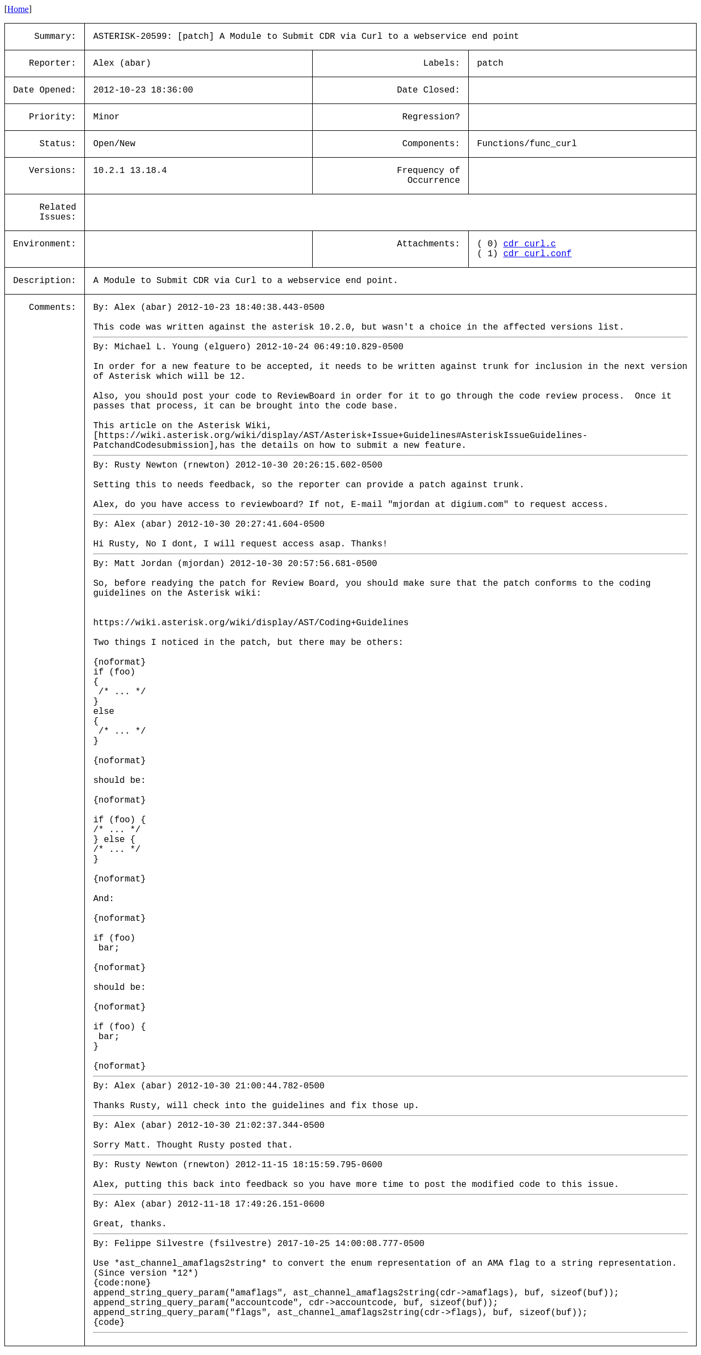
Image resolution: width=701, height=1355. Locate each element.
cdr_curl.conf (537, 254)
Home (17, 9)
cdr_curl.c (529, 244)
